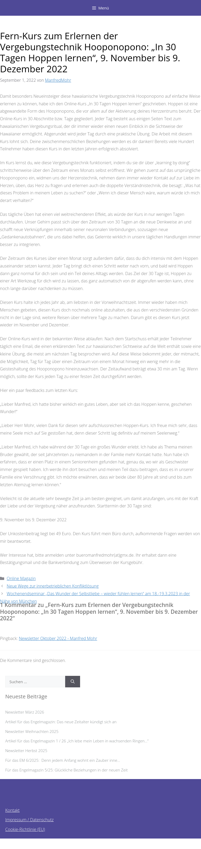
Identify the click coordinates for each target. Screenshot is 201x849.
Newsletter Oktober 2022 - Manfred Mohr (58, 638)
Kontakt (12, 810)
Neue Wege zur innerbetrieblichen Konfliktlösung (53, 586)
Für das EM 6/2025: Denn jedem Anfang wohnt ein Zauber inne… (64, 760)
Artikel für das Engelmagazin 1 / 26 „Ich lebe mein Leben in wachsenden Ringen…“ (77, 740)
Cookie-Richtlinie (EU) (25, 829)
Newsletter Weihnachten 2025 (31, 731)
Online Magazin (21, 578)
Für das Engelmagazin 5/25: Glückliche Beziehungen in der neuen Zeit (66, 770)
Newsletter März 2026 (24, 712)
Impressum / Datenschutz (29, 820)
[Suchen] (72, 682)
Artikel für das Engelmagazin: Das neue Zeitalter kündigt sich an (60, 721)
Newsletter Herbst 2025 (26, 750)
